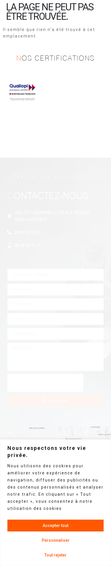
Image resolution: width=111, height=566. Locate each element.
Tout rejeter (55, 555)
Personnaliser (56, 540)
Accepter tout (55, 525)
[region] (55, 502)
